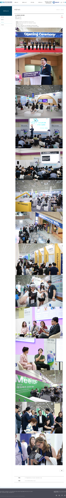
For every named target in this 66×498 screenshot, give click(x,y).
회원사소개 (24, 2)
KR (61, 2)
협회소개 (16, 2)
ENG (63, 2)
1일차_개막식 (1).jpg (18, 18)
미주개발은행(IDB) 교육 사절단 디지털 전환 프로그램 (33, 477)
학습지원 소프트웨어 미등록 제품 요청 (48, 2)
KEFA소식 (40, 2)
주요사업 (32, 2)
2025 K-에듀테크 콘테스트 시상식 (30, 480)
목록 (61, 470)
